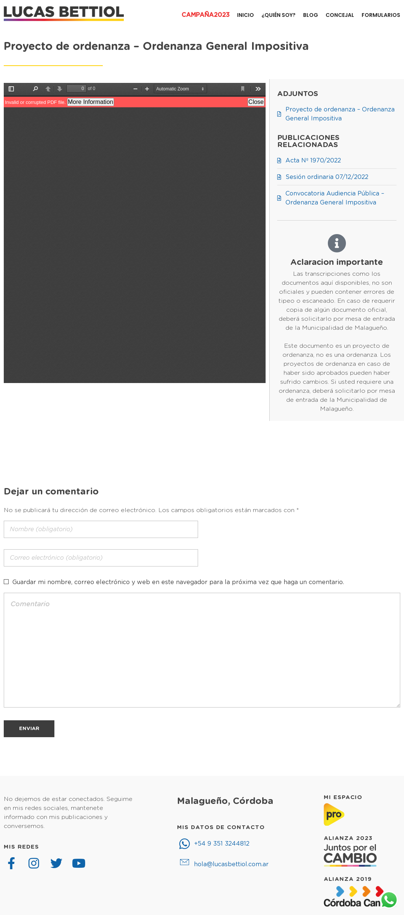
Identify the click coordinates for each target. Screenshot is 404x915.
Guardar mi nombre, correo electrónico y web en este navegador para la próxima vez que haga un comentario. (178, 582)
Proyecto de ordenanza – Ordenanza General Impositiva (156, 46)
